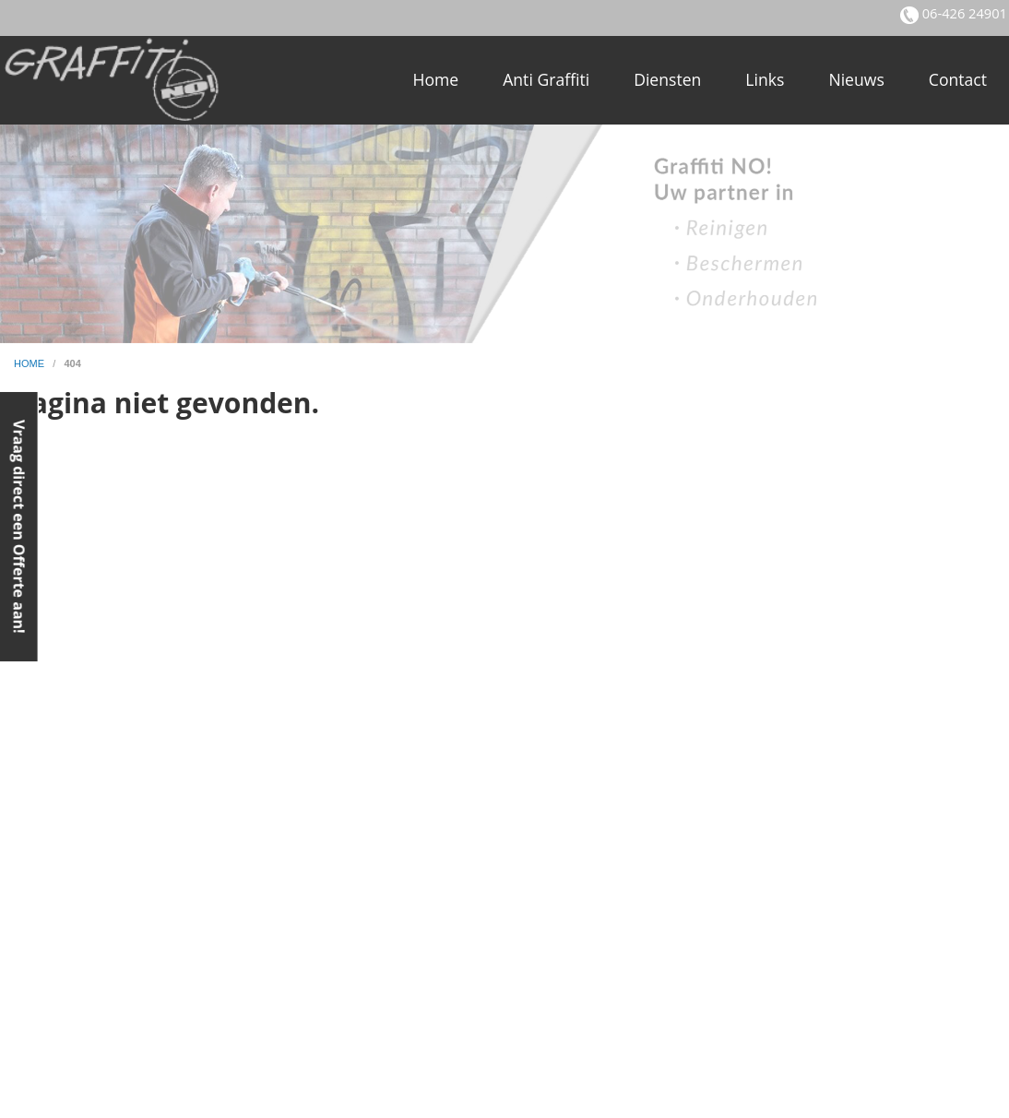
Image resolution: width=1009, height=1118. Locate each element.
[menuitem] (435, 80)
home (30, 363)
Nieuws (856, 79)
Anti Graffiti (546, 79)
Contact (958, 79)
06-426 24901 (963, 13)
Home (435, 79)
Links (764, 79)
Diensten (667, 79)
